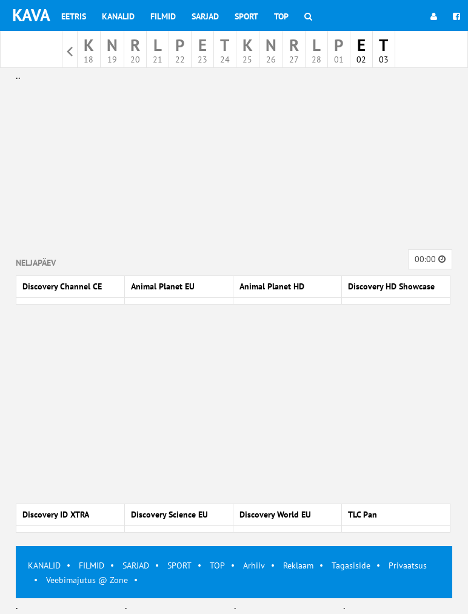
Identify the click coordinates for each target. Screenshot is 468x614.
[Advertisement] (234, 169)
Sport (246, 16)
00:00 (430, 259)
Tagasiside (351, 565)
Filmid (163, 16)
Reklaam (298, 565)
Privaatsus (408, 565)
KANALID (44, 565)
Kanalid (118, 16)
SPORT (179, 565)
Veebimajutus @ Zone (87, 580)
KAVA (31, 15)
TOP (217, 565)
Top (281, 16)
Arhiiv (254, 565)
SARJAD (135, 565)
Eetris (73, 16)
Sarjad (205, 16)
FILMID (91, 565)
